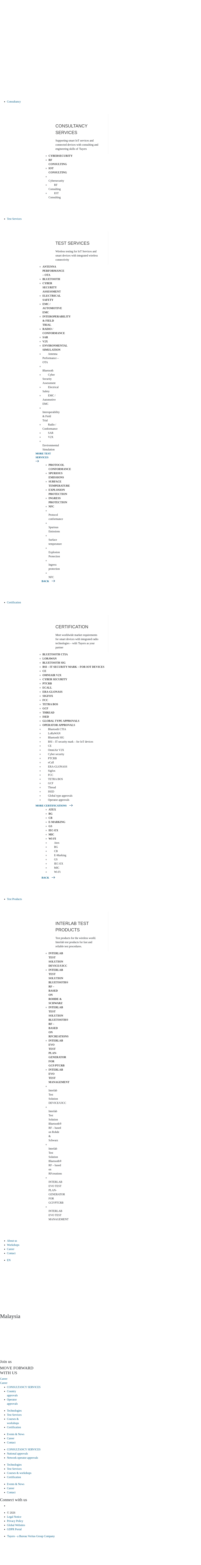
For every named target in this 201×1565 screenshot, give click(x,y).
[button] (104, 102)
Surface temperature (59, 483)
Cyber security (54, 679)
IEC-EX (53, 830)
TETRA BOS (50, 704)
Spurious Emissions (56, 475)
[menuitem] (104, 1260)
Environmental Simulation (54, 347)
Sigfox (47, 695)
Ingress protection (58, 500)
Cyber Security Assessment (51, 287)
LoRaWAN (49, 658)
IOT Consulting (58, 170)
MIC (51, 834)
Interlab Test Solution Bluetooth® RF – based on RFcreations (58, 1022)
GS (50, 826)
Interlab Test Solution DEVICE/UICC (58, 959)
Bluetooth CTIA (55, 654)
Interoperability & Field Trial (51, 416)
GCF (45, 708)
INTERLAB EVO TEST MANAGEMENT (59, 1215)
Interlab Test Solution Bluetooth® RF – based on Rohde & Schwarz (55, 1126)
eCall (47, 687)
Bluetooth (51, 279)
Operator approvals (58, 725)
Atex (52, 809)
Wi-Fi (52, 838)
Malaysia (10, 1316)
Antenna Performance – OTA (53, 270)
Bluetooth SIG (54, 662)
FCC (45, 700)
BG (51, 813)
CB (50, 817)
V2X (45, 341)
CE (44, 671)
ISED (45, 716)
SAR (45, 337)
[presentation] (26, 1345)
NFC (51, 506)
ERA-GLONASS (52, 691)
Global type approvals (60, 720)
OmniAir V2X (51, 675)
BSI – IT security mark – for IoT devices (73, 666)
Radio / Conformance (53, 331)
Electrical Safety (51, 297)
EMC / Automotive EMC (52, 308)
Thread (48, 712)
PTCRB (47, 683)
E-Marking (57, 822)
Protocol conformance (60, 467)
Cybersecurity (61, 155)
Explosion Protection (58, 491)
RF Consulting (58, 162)
